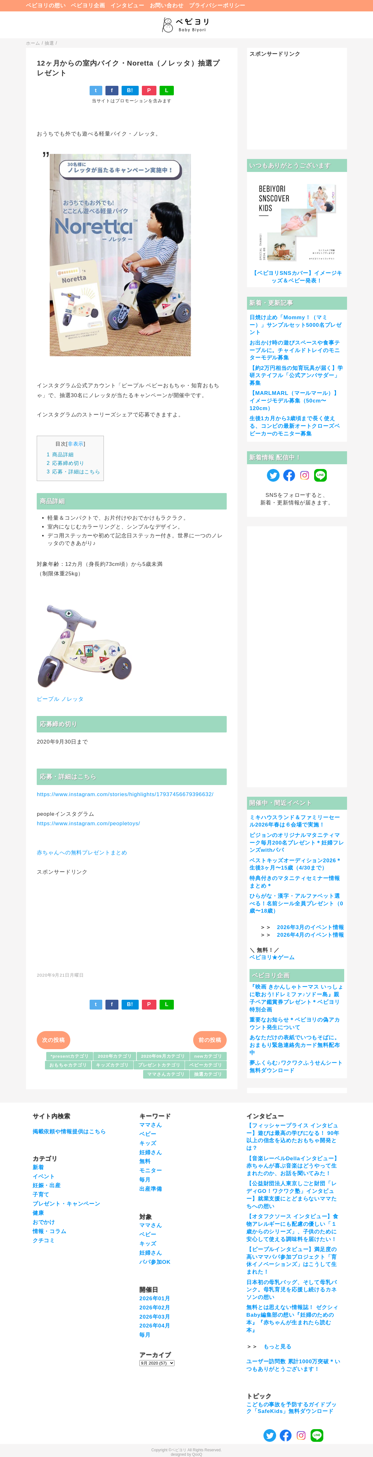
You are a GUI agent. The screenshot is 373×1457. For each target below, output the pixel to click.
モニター (150, 1171)
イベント (44, 1177)
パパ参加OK (155, 1262)
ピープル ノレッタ (60, 699)
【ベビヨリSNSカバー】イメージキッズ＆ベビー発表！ (296, 277)
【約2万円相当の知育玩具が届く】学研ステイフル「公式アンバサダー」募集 (296, 375)
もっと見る (277, 1347)
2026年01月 (154, 1298)
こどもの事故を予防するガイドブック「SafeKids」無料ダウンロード (291, 1408)
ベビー (147, 1134)
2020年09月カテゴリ (163, 1056)
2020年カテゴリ (115, 1056)
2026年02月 (154, 1308)
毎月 (145, 1180)
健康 (38, 1213)
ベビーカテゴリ (205, 1065)
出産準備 (150, 1189)
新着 (38, 1167)
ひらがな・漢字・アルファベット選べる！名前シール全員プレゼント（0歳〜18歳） (296, 903)
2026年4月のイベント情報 (310, 935)
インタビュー (127, 6)
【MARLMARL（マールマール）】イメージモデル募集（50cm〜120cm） (294, 400)
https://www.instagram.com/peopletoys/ (88, 823)
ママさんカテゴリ (166, 1074)
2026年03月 (154, 1317)
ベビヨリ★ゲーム (272, 957)
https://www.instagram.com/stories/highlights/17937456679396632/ (125, 794)
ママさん (150, 1125)
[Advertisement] (132, 920)
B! (130, 90)
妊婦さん (150, 1153)
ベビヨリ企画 (88, 6)
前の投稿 (210, 1040)
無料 (145, 1161)
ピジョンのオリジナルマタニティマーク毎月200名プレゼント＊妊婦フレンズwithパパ (297, 842)
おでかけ (44, 1222)
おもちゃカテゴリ (68, 1065)
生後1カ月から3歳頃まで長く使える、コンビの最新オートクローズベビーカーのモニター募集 (295, 426)
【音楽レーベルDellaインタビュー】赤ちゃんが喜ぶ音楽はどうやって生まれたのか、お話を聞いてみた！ (293, 1166)
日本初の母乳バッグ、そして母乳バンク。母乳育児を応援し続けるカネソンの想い (291, 1290)
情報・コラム (49, 1231)
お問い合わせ (167, 6)
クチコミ (44, 1241)
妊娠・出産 (47, 1185)
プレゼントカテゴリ (159, 1065)
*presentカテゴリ (70, 1056)
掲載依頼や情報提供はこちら (69, 1132)
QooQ (197, 1454)
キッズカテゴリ (112, 1065)
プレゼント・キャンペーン (66, 1204)
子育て (41, 1195)
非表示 (76, 444)
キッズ (147, 1143)
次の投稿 (53, 1040)
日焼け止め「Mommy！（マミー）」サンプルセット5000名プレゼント (296, 325)
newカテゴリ (208, 1056)
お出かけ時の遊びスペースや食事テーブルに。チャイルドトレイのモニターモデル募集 (295, 350)
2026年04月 (154, 1326)
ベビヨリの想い (46, 6)
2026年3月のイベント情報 (310, 927)
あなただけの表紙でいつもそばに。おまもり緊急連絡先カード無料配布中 (295, 1045)
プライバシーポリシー (217, 6)
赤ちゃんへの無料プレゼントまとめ (82, 853)
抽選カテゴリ (208, 1074)
